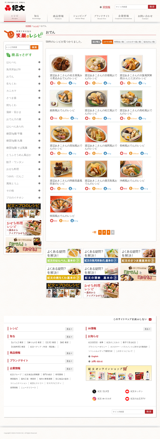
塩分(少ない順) (149, 42)
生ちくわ (11, 83)
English (94, 356)
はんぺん (11, 62)
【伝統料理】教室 (18, 347)
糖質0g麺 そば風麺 (16, 147)
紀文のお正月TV (138, 398)
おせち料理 (12, 169)
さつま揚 (11, 98)
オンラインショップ (80, 17)
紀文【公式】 (104, 391)
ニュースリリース (28, 388)
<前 (94, 232)
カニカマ (11, 90)
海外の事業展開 (45, 379)
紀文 (14, 5)
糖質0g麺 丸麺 (14, 140)
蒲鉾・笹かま (13, 112)
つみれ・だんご (15, 176)
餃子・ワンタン (15, 162)
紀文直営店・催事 (95, 342)
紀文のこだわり (113, 342)
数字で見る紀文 (129, 342)
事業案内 (14, 379)
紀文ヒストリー (36, 383)
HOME (28, 26)
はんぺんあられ (15, 126)
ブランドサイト (102, 17)
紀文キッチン (137, 391)
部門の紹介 (47, 374)
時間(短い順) (119, 42)
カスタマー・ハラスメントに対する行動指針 (129, 347)
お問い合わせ (145, 17)
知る (36, 17)
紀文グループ (15, 374)
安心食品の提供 (62, 379)
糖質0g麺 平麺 (14, 133)
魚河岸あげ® (13, 69)
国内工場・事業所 (28, 379)
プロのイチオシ (15, 197)
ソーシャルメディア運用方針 (100, 351)
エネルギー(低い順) (133, 42)
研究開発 (59, 374)
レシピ (15, 17)
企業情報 (123, 17)
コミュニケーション (18, 383)
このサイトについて (124, 351)
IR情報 (106, 7)
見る (68, 329)
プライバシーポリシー (97, 347)
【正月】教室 (50, 342)
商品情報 (58, 17)
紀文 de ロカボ (104, 398)
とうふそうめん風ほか (18, 155)
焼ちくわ (11, 105)
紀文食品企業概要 (32, 374)
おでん (10, 76)
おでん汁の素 (13, 119)
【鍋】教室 (64, 342)
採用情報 (14, 388)
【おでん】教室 (16, 342)
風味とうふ (12, 183)
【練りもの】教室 (34, 342)
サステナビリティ (54, 383)
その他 (10, 190)
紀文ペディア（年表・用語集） (43, 347)
